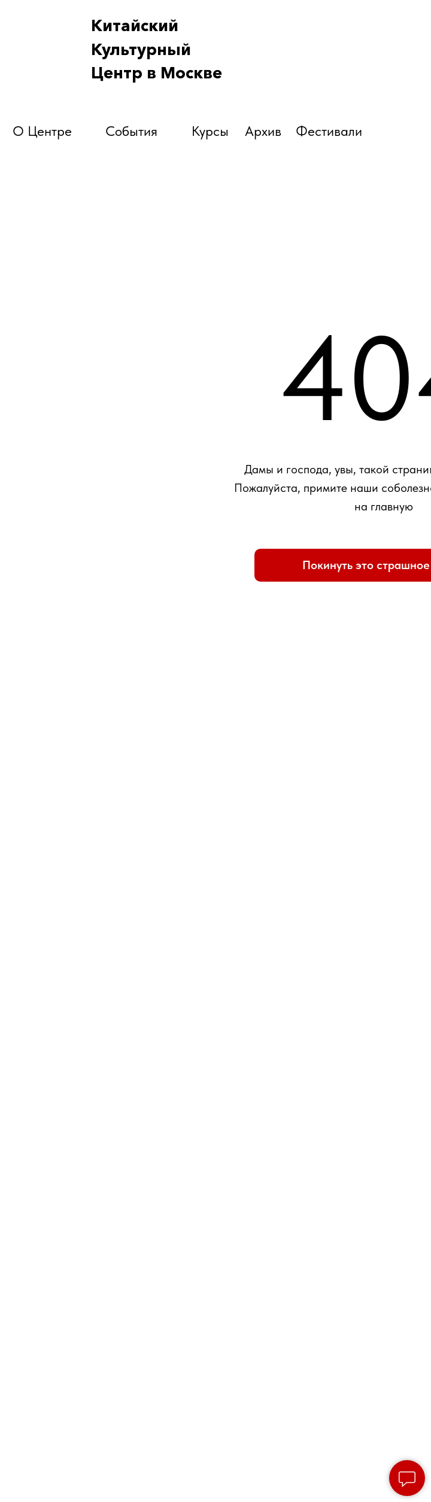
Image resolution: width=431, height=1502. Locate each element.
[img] (369, 66)
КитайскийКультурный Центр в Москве (156, 49)
